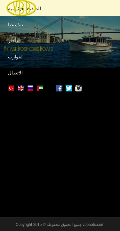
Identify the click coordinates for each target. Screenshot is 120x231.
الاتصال (15, 72)
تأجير (13, 40)
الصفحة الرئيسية (24, 8)
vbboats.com (93, 224)
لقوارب (15, 56)
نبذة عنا (15, 24)
